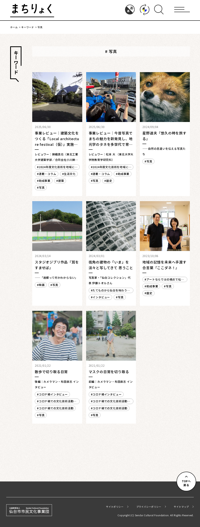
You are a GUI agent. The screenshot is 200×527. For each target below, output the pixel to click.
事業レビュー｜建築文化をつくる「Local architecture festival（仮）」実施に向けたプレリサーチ (57, 141)
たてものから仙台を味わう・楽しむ (110, 290)
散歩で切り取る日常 (51, 371)
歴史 (109, 181)
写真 (42, 187)
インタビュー (101, 297)
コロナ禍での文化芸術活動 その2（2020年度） (56, 401)
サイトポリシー (115, 506)
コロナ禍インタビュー (53, 394)
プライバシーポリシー (148, 506)
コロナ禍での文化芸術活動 (56, 408)
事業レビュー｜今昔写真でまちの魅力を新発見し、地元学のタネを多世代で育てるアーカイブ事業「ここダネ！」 (111, 144)
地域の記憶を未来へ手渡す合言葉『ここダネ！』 (164, 264)
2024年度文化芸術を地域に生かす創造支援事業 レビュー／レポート (56, 167)
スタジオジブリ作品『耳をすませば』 (57, 264)
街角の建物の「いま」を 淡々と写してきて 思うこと (111, 264)
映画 (42, 285)
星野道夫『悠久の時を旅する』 (164, 135)
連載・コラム (47, 174)
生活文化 (69, 174)
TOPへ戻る (186, 483)
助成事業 (44, 181)
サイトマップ (181, 506)
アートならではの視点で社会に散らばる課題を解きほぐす (164, 279)
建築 (61, 181)
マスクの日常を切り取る (109, 371)
